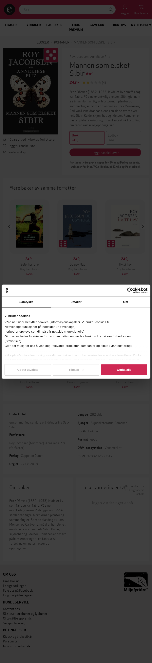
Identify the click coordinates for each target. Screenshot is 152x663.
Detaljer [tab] (76, 302)
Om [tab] (125, 302)
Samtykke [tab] (26, 302)
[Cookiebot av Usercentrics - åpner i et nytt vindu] (130, 290)
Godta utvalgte (27, 369)
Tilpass (76, 369)
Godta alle (124, 369)
